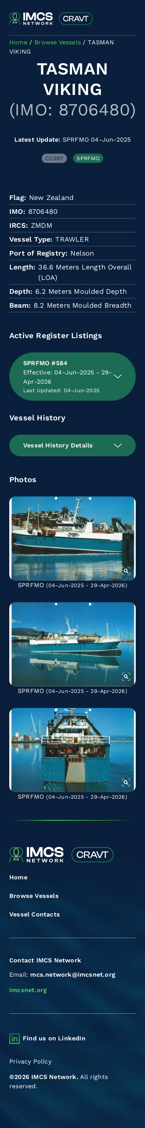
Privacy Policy (30, 1061)
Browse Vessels (34, 895)
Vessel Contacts (34, 914)
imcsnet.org (28, 990)
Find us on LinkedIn (54, 1038)
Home (18, 877)
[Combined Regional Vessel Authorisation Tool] (51, 18)
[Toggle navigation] (129, 19)
